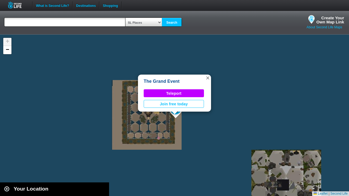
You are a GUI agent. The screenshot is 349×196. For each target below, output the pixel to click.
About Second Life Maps (324, 27)
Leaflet (320, 193)
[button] (207, 78)
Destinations (86, 5)
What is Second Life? (52, 5)
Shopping (110, 5)
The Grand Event (162, 81)
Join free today (174, 104)
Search (171, 22)
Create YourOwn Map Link (330, 20)
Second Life (18, 5)
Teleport (174, 93)
